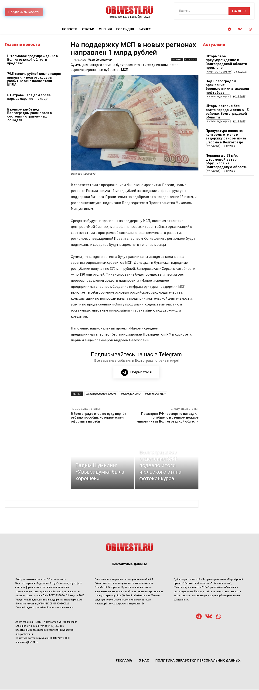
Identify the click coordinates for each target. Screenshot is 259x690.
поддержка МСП (155, 394)
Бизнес (177, 59)
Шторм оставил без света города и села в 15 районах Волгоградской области (227, 103)
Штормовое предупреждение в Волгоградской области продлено (32, 59)
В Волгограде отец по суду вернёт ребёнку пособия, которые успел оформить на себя (98, 418)
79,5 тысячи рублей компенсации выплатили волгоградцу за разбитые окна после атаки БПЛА (34, 79)
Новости (190, 59)
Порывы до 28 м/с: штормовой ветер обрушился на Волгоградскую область (226, 149)
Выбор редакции (218, 91)
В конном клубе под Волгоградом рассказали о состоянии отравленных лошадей (29, 114)
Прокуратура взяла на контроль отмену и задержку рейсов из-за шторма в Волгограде (224, 126)
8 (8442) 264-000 (60, 639)
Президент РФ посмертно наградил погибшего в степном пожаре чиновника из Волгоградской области (167, 418)
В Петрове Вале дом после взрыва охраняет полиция (29, 97)
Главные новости (219, 70)
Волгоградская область (101, 394)
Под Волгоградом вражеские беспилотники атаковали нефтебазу (226, 83)
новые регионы (130, 394)
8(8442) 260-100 (54, 626)
